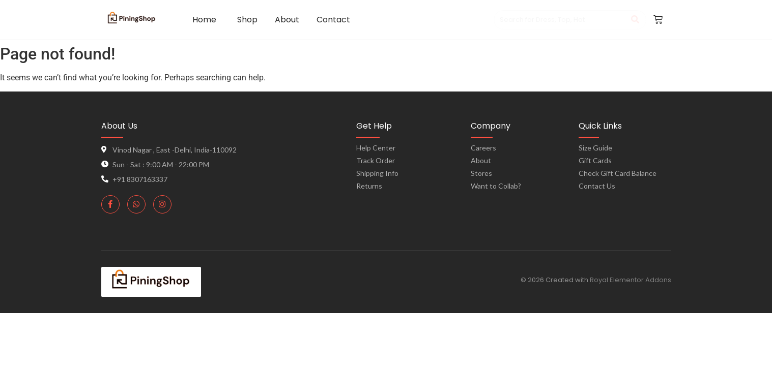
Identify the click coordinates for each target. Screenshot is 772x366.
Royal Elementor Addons (630, 280)
